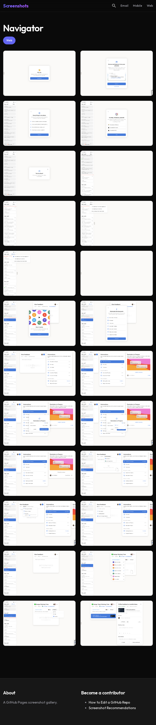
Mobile (137, 5)
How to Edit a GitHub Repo (109, 702)
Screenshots (16, 6)
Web (150, 5)
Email (124, 5)
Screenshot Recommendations (112, 708)
